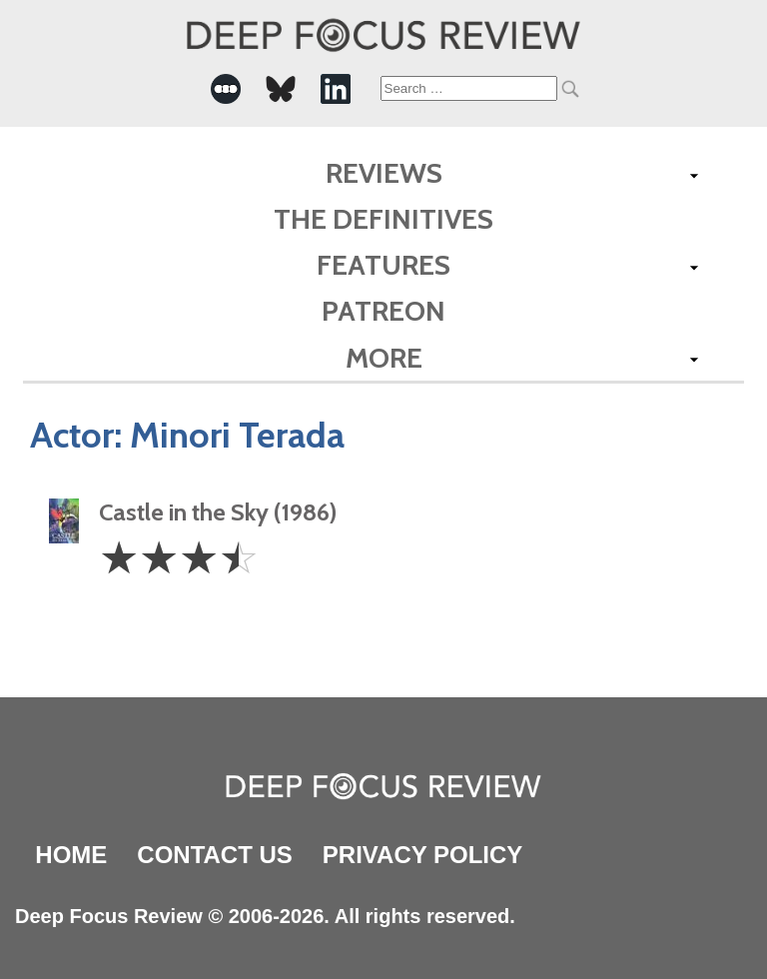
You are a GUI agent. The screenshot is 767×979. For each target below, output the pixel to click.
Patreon (383, 311)
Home (71, 854)
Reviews (384, 173)
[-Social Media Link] (226, 89)
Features (383, 265)
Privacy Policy (422, 854)
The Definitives (383, 219)
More (384, 358)
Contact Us (215, 854)
